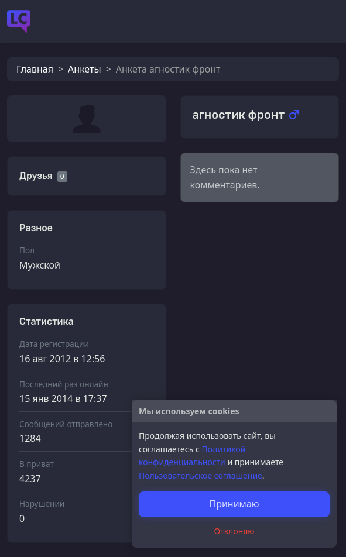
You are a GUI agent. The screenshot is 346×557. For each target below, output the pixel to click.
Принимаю (234, 503)
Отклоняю (234, 531)
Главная (34, 69)
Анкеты (84, 69)
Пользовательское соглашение (200, 475)
